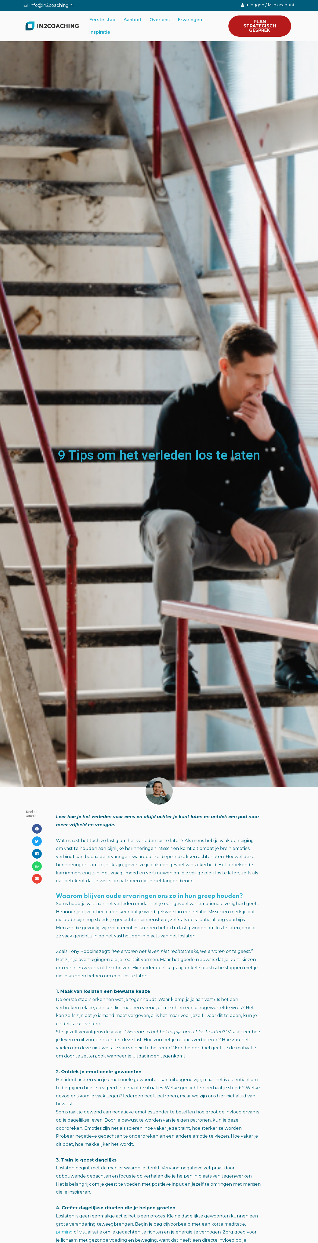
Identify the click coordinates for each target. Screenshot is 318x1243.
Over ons (159, 19)
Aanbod (132, 19)
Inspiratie (99, 32)
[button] (37, 829)
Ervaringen (190, 19)
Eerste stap (102, 19)
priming (64, 1232)
